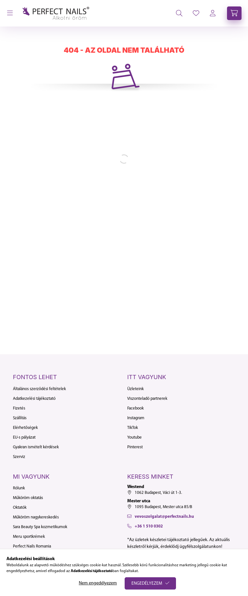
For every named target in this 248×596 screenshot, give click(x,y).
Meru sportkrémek (29, 537)
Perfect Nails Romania (32, 546)
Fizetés (19, 408)
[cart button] (234, 13)
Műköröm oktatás (28, 498)
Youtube (134, 437)
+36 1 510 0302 (149, 526)
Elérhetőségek (25, 428)
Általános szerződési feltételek (39, 389)
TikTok (132, 428)
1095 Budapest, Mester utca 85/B (163, 507)
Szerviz (19, 457)
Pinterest (135, 447)
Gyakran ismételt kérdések (36, 447)
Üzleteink (135, 389)
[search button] (179, 13)
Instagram (135, 418)
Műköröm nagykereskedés (36, 517)
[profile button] (196, 13)
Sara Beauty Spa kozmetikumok (40, 527)
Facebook (135, 408)
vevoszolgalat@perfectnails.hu (164, 517)
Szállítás (19, 418)
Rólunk (19, 488)
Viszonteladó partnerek (147, 399)
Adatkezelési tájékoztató (34, 399)
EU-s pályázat (24, 437)
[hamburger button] (10, 13)
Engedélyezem (146, 583)
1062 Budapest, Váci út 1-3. (158, 493)
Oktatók (19, 508)
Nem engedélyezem (98, 583)
